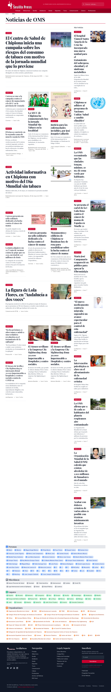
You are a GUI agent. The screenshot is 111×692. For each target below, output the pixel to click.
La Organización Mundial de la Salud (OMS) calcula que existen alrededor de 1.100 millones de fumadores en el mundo (81, 466)
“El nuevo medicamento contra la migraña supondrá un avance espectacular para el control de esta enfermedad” (81, 317)
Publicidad (85, 670)
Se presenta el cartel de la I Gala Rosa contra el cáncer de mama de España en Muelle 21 (81, 215)
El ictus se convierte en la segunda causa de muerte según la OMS (15, 134)
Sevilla (35, 10)
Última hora (26, 10)
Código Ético (60, 654)
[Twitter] (11, 668)
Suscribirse (93, 661)
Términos (94, 686)
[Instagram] (14, 668)
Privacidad (82, 686)
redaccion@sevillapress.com (26, 687)
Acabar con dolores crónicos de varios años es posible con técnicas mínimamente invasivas (81, 512)
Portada (18, 10)
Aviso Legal (60, 663)
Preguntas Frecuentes (88, 673)
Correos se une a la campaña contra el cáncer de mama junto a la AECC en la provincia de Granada (15, 101)
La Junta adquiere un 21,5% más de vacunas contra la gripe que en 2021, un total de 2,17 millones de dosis (15, 253)
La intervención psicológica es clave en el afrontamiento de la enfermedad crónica (81, 371)
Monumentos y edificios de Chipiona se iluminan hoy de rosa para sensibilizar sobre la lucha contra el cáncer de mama (60, 243)
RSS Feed (35, 678)
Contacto (59, 666)
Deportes (58, 10)
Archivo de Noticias (37, 676)
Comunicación (74, 10)
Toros (65, 10)
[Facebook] (8, 668)
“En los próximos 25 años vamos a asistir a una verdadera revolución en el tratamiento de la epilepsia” (15, 336)
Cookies (88, 686)
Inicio (7, 14)
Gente (50, 10)
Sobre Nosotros (61, 651)
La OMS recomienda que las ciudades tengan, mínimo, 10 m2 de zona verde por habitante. (80, 164)
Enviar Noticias (86, 675)
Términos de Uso (62, 661)
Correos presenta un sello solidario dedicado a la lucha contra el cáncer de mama (14, 221)
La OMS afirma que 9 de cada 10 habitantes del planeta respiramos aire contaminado (81, 414)
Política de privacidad (94, 667)
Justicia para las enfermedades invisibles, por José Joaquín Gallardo (60, 129)
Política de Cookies (62, 659)
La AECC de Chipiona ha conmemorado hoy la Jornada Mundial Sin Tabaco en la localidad (38, 121)
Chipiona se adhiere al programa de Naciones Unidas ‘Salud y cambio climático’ (81, 111)
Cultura (83, 10)
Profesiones (92, 10)
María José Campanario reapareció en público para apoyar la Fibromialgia (81, 264)
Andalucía (43, 10)
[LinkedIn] (17, 668)
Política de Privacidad (63, 656)
